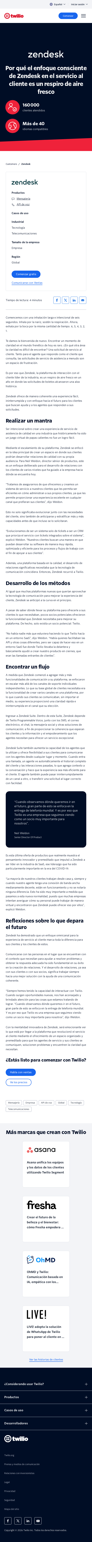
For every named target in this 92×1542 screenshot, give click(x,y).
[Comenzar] (68, 16)
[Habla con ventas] (21, 1072)
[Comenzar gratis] (26, 274)
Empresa (30, 1102)
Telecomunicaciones (18, 1109)
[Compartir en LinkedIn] (74, 300)
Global (61, 1102)
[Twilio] (14, 15)
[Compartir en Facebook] (56, 300)
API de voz (46, 1102)
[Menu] (83, 15)
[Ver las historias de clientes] (46, 1359)
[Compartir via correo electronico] (82, 300)
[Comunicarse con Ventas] (27, 283)
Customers (11, 164)
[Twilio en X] (17, 1520)
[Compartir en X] (65, 300)
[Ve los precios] (19, 1082)
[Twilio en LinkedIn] (28, 1520)
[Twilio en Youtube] (38, 1520)
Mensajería (14, 1102)
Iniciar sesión (79, 4)
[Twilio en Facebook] (7, 1520)
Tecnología (76, 1102)
